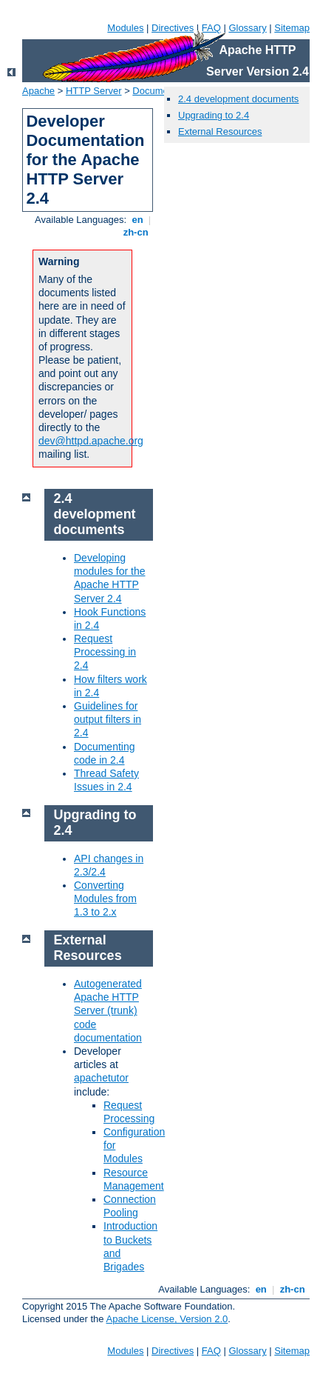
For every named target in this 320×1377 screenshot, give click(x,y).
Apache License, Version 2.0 (167, 1318)
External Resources (220, 131)
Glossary (247, 27)
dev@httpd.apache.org (90, 441)
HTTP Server (94, 90)
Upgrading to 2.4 (213, 115)
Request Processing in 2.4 (105, 652)
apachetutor (101, 1078)
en (137, 219)
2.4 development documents (238, 98)
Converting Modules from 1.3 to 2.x (105, 898)
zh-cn (135, 232)
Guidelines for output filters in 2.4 (107, 719)
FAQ (211, 27)
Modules (125, 27)
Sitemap (292, 27)
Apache (38, 90)
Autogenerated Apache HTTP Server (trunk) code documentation (108, 1011)
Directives (173, 27)
